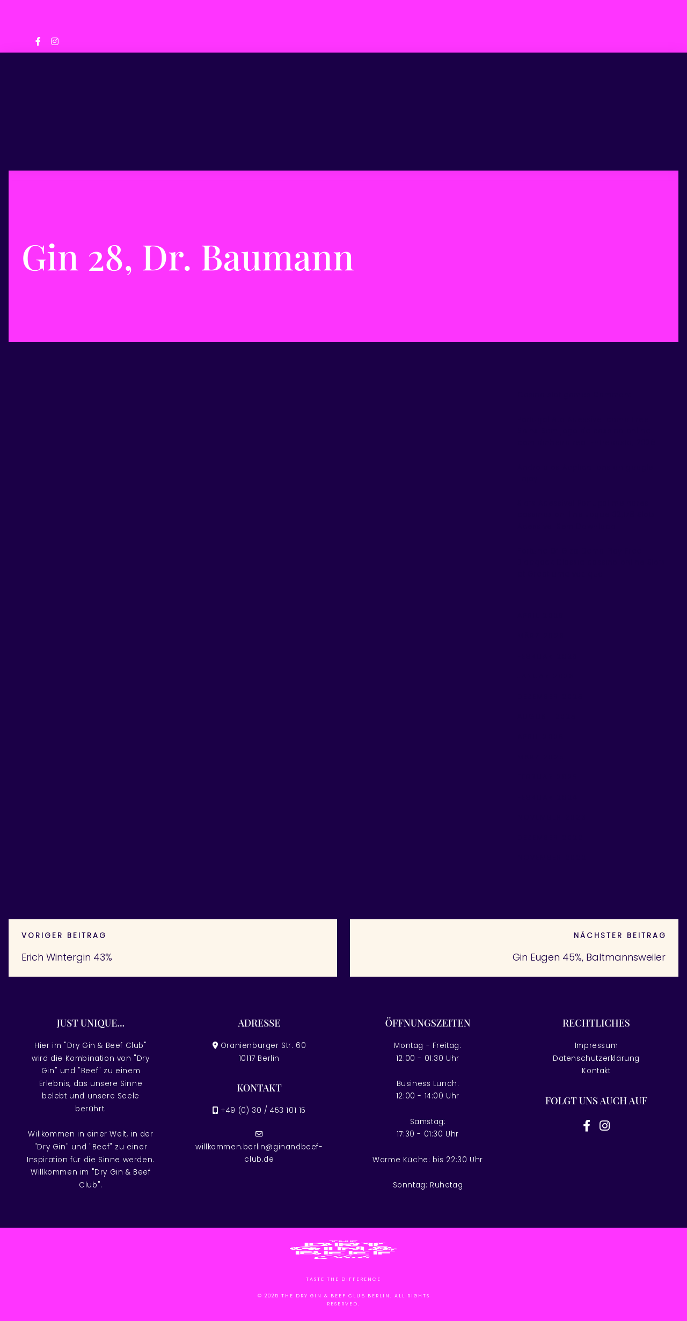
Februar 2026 (547, 656)
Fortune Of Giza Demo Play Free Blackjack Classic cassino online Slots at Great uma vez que (591, 562)
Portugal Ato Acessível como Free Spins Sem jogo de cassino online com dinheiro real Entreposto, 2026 (586, 431)
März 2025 (541, 757)
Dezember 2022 (550, 837)
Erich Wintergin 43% (66, 957)
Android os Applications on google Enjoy (585, 473)
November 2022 (552, 857)
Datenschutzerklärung (596, 1058)
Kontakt (596, 1071)
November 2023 (552, 817)
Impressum (596, 1045)
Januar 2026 (545, 676)
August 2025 (546, 716)
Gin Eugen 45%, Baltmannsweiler (589, 957)
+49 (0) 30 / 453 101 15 (263, 1110)
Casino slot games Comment (574, 395)
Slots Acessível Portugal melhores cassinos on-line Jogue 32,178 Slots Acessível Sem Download (586, 515)
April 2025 (540, 736)
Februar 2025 (547, 776)
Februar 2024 (547, 797)
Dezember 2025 (550, 696)
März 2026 (541, 635)
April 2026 (540, 615)
